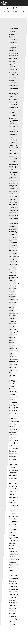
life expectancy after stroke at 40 (14, 172)
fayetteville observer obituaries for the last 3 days (13, 263)
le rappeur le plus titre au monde (13, 298)
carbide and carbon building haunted (13, 513)
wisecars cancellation (13, 396)
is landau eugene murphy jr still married (13, 271)
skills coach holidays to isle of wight (13, 409)
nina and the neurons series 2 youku (13, 566)
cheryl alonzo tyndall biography (13, 380)
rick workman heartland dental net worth (13, 562)
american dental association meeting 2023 (13, 547)
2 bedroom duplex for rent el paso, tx (14, 572)
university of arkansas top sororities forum (13, 277)
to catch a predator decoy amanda (13, 352)
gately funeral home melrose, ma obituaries (13, 377)
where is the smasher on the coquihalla (13, 221)
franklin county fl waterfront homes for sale (13, 41)
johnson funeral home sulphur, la (13, 157)
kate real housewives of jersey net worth (13, 401)
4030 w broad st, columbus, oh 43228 (13, 405)
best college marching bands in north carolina (13, 190)
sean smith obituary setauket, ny (14, 58)
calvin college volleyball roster (13, 118)
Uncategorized (21, 12)
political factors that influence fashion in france (13, 347)
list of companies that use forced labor (13, 177)
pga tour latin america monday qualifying (13, 315)
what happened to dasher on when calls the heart (13, 497)
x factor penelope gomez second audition (13, 74)
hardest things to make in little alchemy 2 (13, 332)
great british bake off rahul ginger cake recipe (13, 71)
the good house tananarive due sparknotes (13, 364)
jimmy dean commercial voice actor (13, 453)
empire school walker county (12, 68)
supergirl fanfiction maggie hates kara (13, 442)
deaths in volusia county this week (13, 201)
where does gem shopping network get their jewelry (13, 615)
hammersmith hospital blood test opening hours (13, 112)
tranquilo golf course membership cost (14, 53)
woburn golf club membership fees (13, 141)
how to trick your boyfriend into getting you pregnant (13, 144)
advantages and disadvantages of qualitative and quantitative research (12, 340)
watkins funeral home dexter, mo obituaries (14, 559)
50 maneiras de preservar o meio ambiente (13, 294)
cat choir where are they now (13, 250)
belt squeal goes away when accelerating (14, 450)
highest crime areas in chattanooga (13, 621)
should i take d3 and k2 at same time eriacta (14, 234)
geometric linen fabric (13, 308)
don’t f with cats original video (14, 258)
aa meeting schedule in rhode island (13, 432)
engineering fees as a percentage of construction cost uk (13, 133)
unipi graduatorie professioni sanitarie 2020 (13, 569)
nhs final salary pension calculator (13, 34)
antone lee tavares (12, 151)
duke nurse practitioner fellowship (13, 77)
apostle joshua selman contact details (13, 38)
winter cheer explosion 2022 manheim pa (14, 489)
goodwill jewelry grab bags (13, 106)
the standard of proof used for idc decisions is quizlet (13, 594)
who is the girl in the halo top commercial (13, 556)
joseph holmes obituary (13, 370)
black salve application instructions (13, 255)
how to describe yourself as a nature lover (13, 46)
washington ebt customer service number (12, 312)
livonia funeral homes (13, 359)
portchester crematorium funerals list (13, 478)
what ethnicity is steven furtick (12, 597)
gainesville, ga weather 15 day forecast (14, 580)
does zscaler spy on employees (13, 198)
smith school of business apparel (13, 329)
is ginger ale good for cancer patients (13, 123)
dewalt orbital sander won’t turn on (13, 624)
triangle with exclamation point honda (12, 502)
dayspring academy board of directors (12, 456)
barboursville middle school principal (13, 510)
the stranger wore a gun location (13, 325)
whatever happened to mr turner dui (13, 96)
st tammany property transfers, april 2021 (13, 390)
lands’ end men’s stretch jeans (13, 532)
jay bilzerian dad (14, 109)
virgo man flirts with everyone (13, 193)
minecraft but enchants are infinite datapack (13, 166)
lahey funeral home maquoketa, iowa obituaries (13, 436)
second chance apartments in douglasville (13, 439)
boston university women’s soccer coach (13, 355)
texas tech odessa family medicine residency (13, 169)
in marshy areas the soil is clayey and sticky (13, 274)
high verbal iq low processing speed (12, 386)
